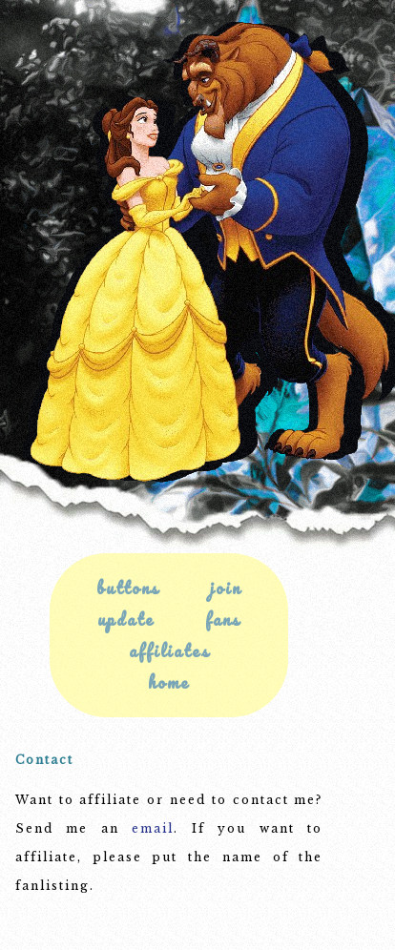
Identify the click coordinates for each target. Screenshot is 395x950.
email (153, 828)
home (169, 682)
